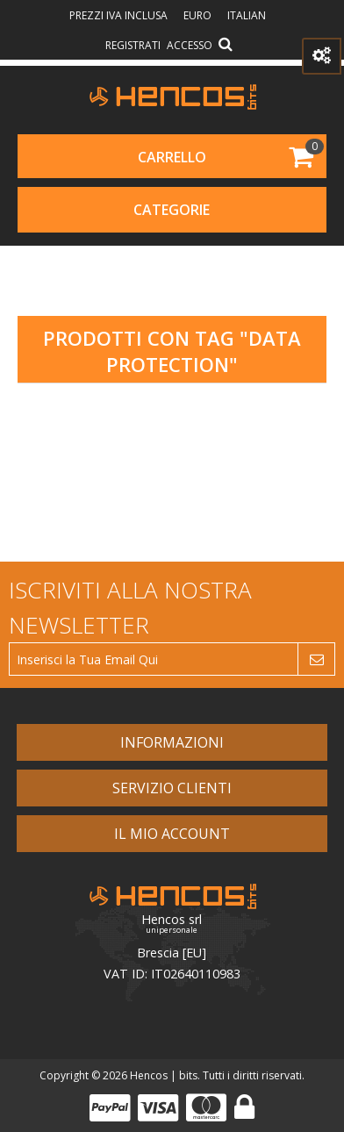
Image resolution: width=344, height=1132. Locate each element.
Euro (198, 15)
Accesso (189, 45)
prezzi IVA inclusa (119, 15)
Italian (246, 15)
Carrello (172, 157)
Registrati (133, 45)
